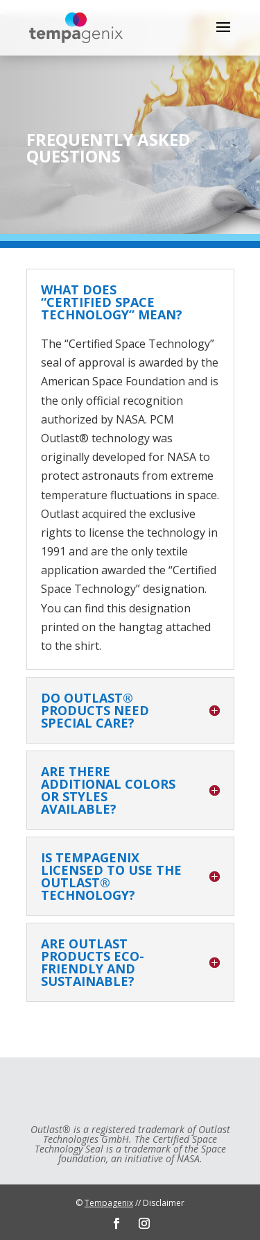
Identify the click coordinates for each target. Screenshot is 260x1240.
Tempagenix (109, 1203)
